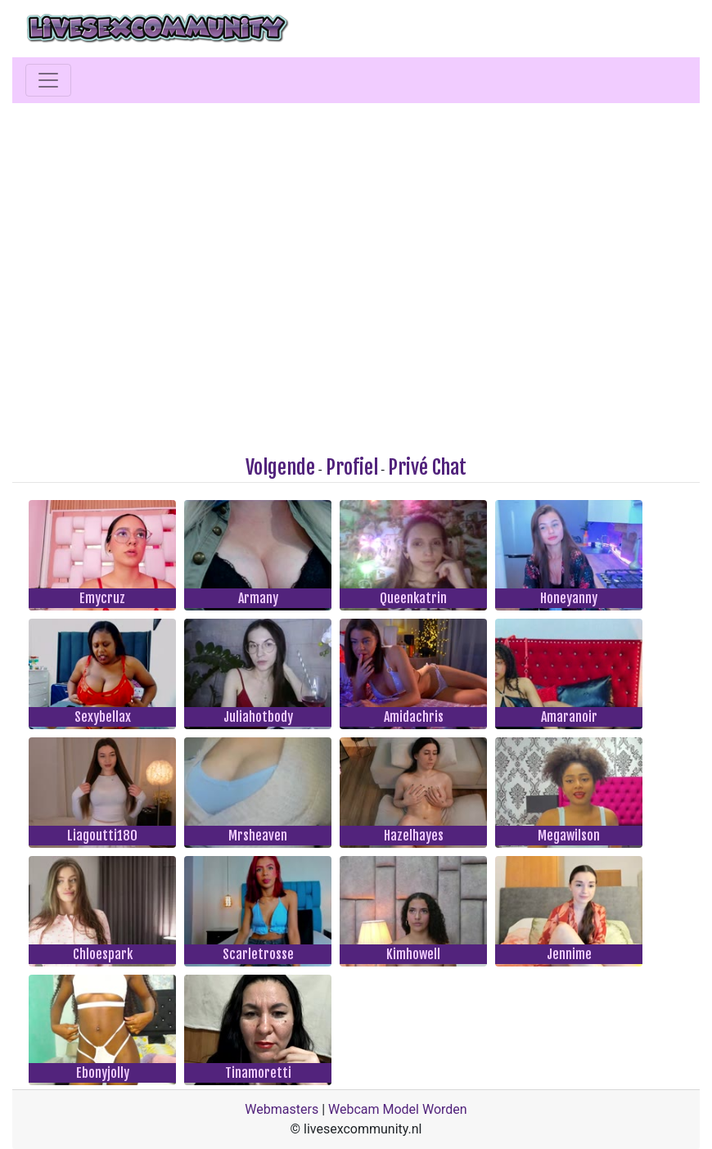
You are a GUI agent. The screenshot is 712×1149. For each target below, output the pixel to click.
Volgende (280, 467)
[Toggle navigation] (48, 80)
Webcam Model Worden (397, 1109)
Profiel (352, 467)
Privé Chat (427, 467)
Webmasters (281, 1109)
